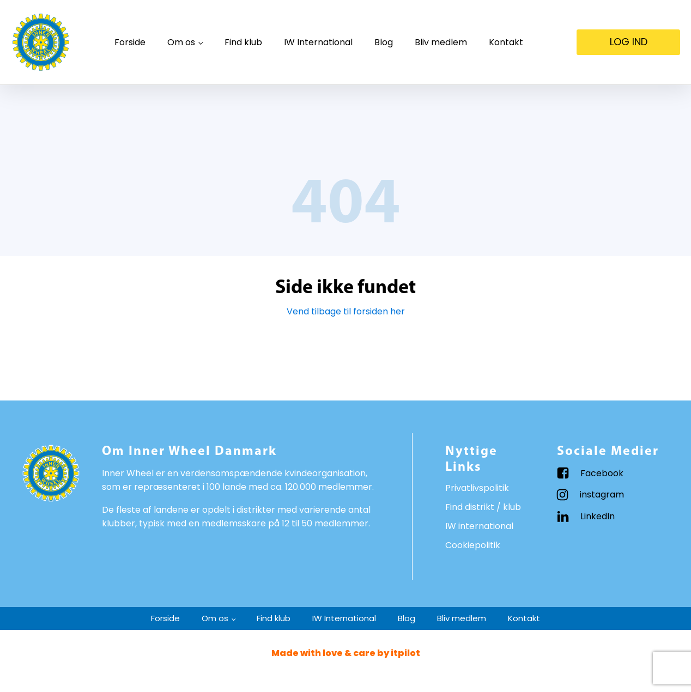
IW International (318, 42)
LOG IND (628, 41)
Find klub (243, 42)
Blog (383, 42)
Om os (181, 42)
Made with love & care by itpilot (345, 653)
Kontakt (506, 42)
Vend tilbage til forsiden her (346, 311)
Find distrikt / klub (483, 507)
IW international (479, 526)
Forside (130, 42)
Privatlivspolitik (477, 488)
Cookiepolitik (472, 545)
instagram (602, 494)
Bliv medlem (441, 42)
